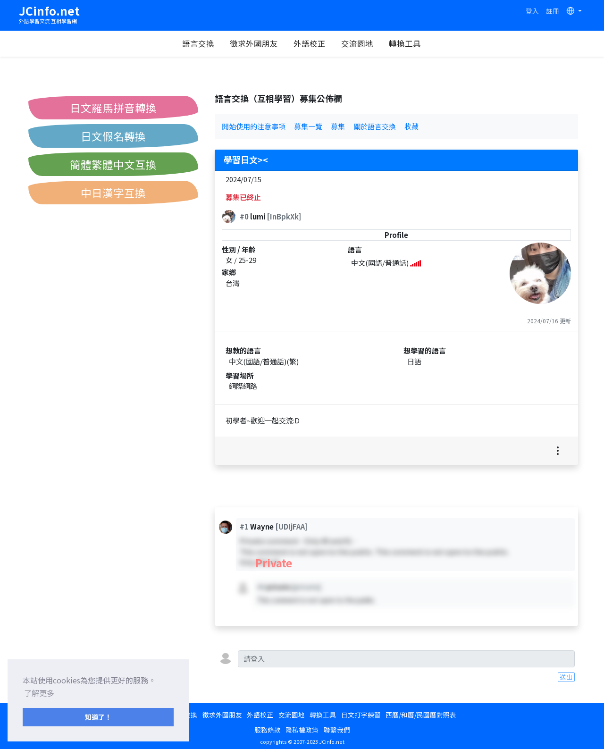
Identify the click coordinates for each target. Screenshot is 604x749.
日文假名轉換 (113, 135)
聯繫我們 (337, 729)
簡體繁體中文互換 (113, 164)
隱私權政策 (302, 729)
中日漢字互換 (113, 192)
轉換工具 (405, 43)
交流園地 (357, 43)
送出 (566, 677)
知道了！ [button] (98, 717)
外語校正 (310, 43)
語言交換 (198, 43)
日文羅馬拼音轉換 (113, 107)
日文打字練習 (361, 714)
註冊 (552, 11)
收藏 (411, 126)
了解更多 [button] (39, 693)
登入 (532, 11)
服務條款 (267, 729)
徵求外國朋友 (254, 43)
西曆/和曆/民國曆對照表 (421, 714)
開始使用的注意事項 (253, 126)
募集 (338, 126)
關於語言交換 (374, 126)
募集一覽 (308, 126)
